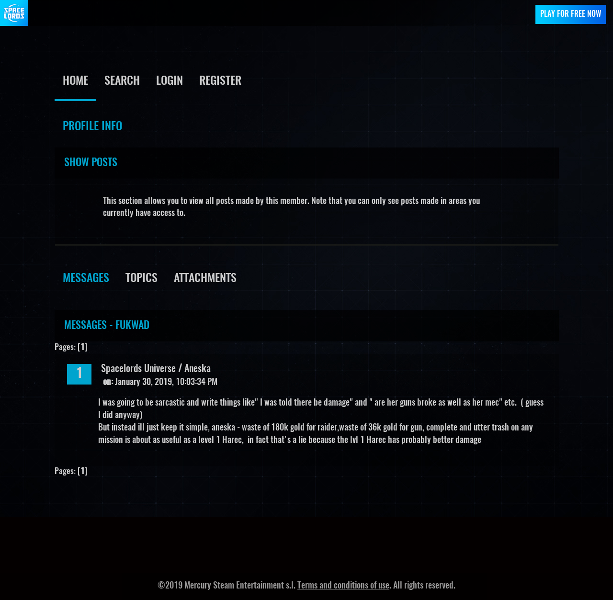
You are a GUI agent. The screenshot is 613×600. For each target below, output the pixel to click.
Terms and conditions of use (343, 586)
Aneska (197, 369)
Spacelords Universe (138, 369)
